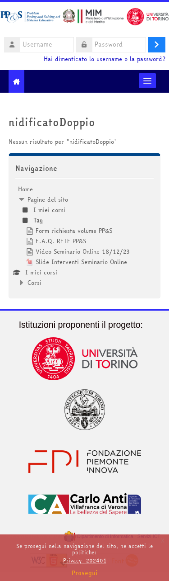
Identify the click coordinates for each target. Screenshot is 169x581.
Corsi (34, 282)
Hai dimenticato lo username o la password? (104, 59)
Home (25, 189)
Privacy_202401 (84, 560)
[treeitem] (84, 235)
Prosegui (85, 573)
